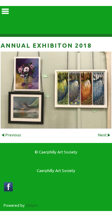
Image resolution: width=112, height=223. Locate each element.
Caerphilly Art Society (56, 20)
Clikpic (31, 205)
